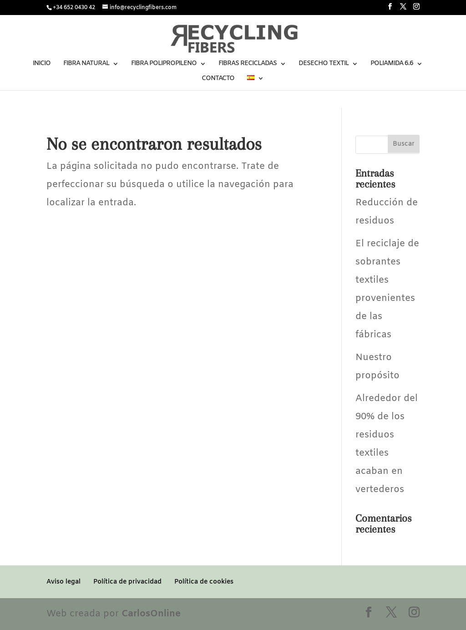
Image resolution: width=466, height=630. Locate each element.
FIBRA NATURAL (86, 64)
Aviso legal (63, 582)
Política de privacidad (127, 582)
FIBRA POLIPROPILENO (164, 64)
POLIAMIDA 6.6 (391, 64)
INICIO (42, 64)
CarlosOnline (151, 614)
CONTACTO (218, 79)
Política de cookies (203, 582)
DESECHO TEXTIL (324, 64)
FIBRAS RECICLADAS (247, 64)
